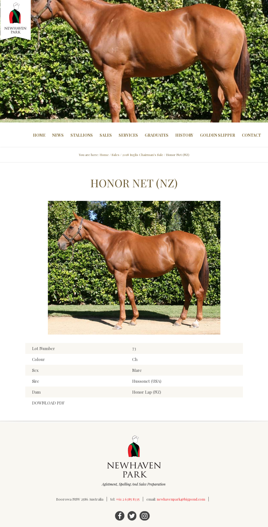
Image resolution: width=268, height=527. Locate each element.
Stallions (81, 135)
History (184, 135)
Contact (251, 135)
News (58, 135)
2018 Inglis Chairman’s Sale (142, 154)
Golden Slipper (217, 135)
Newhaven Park (16, 20)
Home (39, 135)
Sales (106, 135)
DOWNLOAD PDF (48, 403)
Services (128, 135)
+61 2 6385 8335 (128, 499)
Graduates (156, 135)
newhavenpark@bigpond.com (181, 499)
